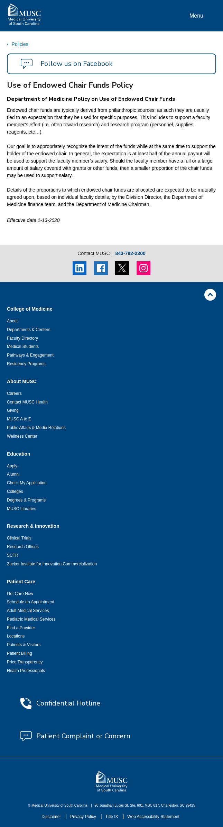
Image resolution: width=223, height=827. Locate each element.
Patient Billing (19, 653)
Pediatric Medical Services (31, 619)
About (12, 321)
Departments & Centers (28, 329)
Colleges (15, 491)
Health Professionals (26, 670)
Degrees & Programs (26, 500)
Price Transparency (25, 662)
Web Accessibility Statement (153, 816)
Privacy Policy (83, 816)
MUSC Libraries (21, 508)
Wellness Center (22, 436)
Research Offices (23, 546)
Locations (16, 636)
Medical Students (23, 346)
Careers (14, 393)
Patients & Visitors (23, 644)
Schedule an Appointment (30, 602)
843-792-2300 (130, 253)
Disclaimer (51, 816)
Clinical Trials (19, 538)
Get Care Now (20, 593)
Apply (12, 466)
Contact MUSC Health (27, 402)
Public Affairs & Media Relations (36, 427)
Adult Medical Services (28, 610)
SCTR (12, 555)
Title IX (112, 816)
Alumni (13, 474)
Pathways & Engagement (30, 355)
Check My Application (27, 482)
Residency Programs (26, 363)
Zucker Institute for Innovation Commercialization (52, 564)
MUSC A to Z (19, 419)
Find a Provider (21, 627)
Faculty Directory (22, 338)
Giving (13, 410)
